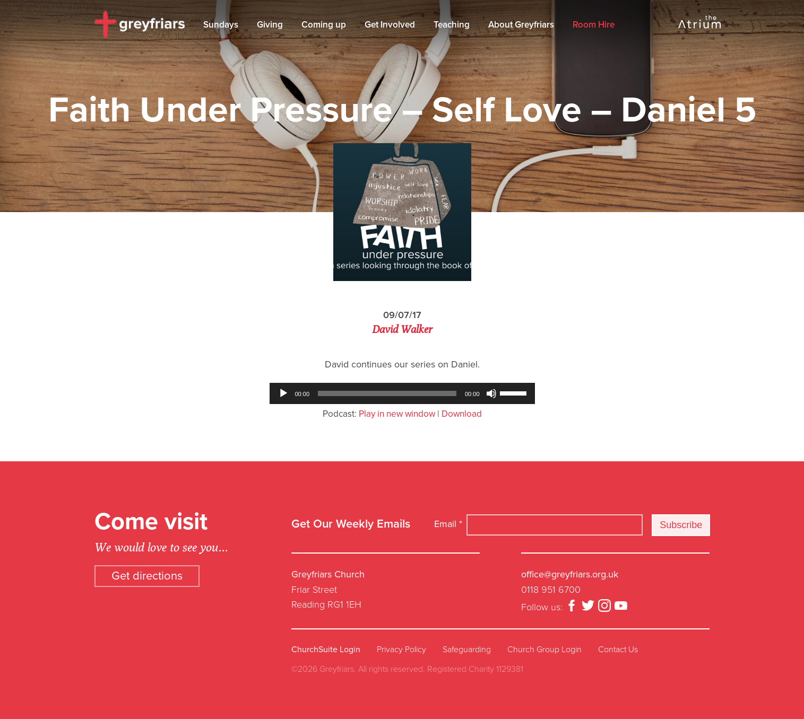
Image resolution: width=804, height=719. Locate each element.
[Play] (283, 393)
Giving (270, 24)
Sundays (220, 24)
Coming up (323, 24)
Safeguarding (467, 649)
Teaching (452, 24)
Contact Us (618, 649)
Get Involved (390, 24)
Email (448, 524)
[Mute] (491, 393)
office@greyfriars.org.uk (569, 574)
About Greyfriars (521, 24)
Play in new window (397, 413)
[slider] (387, 393)
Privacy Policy (401, 649)
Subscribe (681, 525)
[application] (402, 393)
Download (462, 413)
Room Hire (594, 24)
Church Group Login (544, 649)
